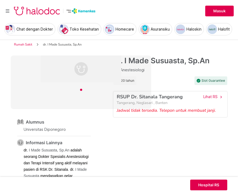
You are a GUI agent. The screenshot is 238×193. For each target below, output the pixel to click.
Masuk (219, 11)
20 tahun (127, 81)
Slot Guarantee (213, 81)
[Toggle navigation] (7, 11)
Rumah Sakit (23, 44)
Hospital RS (208, 185)
